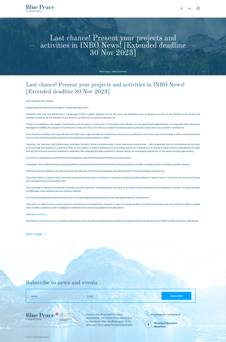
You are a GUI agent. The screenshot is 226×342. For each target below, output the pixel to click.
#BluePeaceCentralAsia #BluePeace (166, 325)
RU (189, 8)
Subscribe (176, 296)
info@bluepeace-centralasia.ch (165, 314)
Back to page (35, 234)
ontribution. (41, 214)
